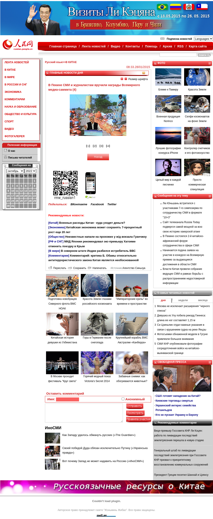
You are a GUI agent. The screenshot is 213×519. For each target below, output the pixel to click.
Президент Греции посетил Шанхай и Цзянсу (181, 474)
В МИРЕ (10, 77)
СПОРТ (9, 121)
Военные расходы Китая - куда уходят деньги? (92, 222)
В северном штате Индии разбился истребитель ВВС (98, 250)
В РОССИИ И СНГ (16, 84)
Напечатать (97, 268)
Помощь (151, 46)
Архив (167, 46)
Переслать (57, 268)
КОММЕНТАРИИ (15, 99)
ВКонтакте (79, 204)
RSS (180, 46)
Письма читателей (20, 157)
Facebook (97, 204)
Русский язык (54, 62)
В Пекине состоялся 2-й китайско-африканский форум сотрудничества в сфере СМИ (183, 241)
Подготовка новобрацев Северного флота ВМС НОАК (62, 303)
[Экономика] (57, 227)
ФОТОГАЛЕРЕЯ (15, 136)
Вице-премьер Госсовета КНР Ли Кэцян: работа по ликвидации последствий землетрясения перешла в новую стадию (179, 435)
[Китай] (53, 222)
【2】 (94, 146)
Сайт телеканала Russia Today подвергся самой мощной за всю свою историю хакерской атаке (182, 227)
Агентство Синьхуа (133, 268)
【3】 (101, 146)
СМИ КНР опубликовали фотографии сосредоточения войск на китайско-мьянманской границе (179, 348)
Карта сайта (197, 46)
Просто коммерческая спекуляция (197, 184)
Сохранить (77, 268)
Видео (115, 46)
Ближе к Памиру (168, 89)
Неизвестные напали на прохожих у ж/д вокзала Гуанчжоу (106, 236)
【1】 (88, 146)
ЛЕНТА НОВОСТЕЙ (17, 62)
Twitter (111, 204)
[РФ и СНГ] (56, 241)
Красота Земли (197, 89)
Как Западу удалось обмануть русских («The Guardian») (98, 435)
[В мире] (54, 250)
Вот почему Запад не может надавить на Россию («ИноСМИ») (103, 461)
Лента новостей (94, 46)
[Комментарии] (58, 255)
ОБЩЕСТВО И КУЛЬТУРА (21, 114)
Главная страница (63, 46)
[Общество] (56, 236)
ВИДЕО (9, 128)
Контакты (132, 46)
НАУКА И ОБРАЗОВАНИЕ (21, 106)
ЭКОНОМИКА (13, 91)
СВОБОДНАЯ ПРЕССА (172, 362)
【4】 (108, 146)
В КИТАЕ (10, 69)
